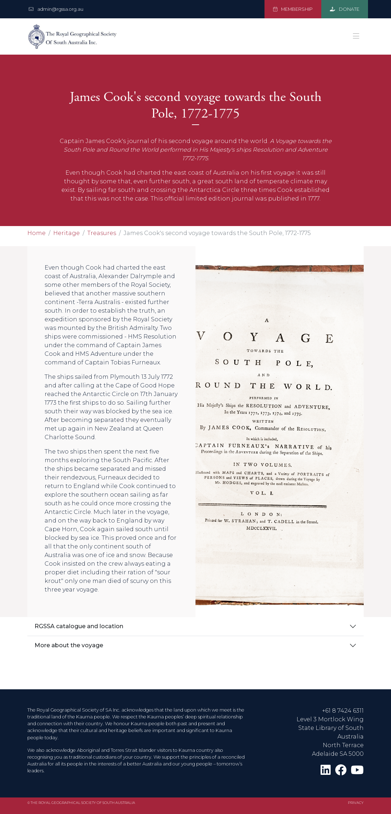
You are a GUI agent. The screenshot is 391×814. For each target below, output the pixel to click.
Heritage (66, 233)
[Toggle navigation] (356, 36)
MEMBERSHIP (293, 9)
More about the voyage (68, 645)
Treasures (101, 233)
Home (36, 233)
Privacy (356, 803)
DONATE (344, 9)
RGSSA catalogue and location (78, 626)
